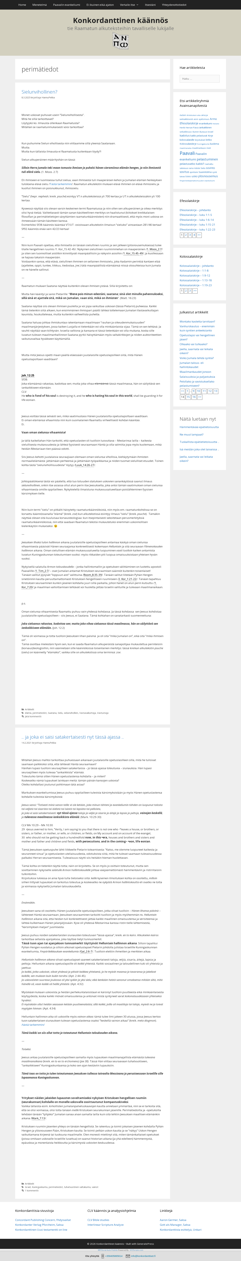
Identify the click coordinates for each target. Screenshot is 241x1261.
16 (194, 397)
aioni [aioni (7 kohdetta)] (196, 119)
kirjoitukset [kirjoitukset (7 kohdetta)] (200, 140)
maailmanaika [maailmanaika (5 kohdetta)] (185, 148)
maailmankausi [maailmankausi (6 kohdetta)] (199, 148)
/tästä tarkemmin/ (33, 1024)
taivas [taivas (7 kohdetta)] (182, 176)
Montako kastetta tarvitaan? (197, 321)
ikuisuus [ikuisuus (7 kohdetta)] (203, 131)
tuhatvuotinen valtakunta (77, 1187)
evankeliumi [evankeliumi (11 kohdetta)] (205, 123)
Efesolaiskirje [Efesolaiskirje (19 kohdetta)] (189, 123)
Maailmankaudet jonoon (195, 372)
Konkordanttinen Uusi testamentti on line (41, 1229)
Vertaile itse (131, 5)
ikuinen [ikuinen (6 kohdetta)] (195, 132)
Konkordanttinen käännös (120, 20)
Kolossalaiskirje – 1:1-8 (194, 270)
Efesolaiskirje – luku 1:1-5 (196, 215)
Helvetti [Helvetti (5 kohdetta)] (216, 124)
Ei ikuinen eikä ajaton (100, 5)
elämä (28, 712)
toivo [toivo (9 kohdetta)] (188, 176)
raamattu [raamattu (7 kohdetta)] (209, 164)
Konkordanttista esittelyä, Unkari (181, 1229)
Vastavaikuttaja (87, 712)
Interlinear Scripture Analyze (106, 1225)
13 (215, 391)
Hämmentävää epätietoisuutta (199, 427)
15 (188, 397)
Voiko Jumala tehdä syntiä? (197, 358)
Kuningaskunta (39, 1187)
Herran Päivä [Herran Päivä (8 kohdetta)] (192, 127)
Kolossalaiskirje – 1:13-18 (196, 280)
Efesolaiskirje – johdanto (195, 210)
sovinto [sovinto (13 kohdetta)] (210, 168)
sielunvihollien (71, 712)
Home (22, 5)
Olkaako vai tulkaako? (193, 344)
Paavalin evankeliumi (66, 5)
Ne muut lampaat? (191, 434)
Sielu (60, 712)
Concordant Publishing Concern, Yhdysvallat (43, 1220)
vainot (95, 1187)
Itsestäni (150, 5)
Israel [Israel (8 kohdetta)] (210, 131)
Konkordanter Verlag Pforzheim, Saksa (39, 1225)
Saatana (52, 712)
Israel (28, 1187)
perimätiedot (40, 712)
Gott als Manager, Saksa (175, 1225)
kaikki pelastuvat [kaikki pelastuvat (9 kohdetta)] (198, 135)
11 (204, 391)
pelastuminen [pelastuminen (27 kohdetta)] (207, 159)
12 (210, 391)
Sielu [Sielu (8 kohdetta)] (203, 168)
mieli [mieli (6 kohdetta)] (209, 148)
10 (198, 391)
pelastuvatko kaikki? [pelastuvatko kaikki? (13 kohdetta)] (192, 164)
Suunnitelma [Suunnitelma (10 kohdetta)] (205, 172)
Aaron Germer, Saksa (173, 1220)
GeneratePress (145, 1243)
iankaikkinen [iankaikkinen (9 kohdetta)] (205, 127)
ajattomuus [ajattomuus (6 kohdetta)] (204, 119)
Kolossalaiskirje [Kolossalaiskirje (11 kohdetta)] (188, 143)
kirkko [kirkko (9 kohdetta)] (209, 139)
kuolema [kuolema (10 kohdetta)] (214, 143)
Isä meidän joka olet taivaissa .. (199, 449)
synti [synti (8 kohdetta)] (214, 172)
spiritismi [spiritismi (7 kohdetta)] (194, 172)
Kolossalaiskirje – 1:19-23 (196, 285)
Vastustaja (102, 712)
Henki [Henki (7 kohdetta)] (182, 127)
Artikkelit (29, 709)
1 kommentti (31, 1190)
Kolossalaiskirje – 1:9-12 (195, 275)
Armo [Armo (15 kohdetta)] (213, 119)
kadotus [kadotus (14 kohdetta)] (185, 135)
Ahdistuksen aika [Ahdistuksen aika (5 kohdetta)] (194, 115)
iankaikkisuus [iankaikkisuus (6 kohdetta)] (186, 132)
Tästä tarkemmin (61, 184)
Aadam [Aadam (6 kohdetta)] (183, 115)
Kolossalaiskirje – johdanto (197, 266)
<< (182, 391)
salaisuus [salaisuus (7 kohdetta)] (184, 168)
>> (199, 235)
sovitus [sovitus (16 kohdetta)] (184, 172)
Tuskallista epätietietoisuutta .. (199, 442)
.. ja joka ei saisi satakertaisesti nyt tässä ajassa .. (73, 737)
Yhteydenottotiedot (174, 5)
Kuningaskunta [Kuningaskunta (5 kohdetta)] (203, 144)
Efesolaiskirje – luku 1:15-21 (197, 224)
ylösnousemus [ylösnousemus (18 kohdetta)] (208, 176)
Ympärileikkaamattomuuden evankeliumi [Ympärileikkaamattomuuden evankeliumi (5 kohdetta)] (197, 181)
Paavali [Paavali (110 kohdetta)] (187, 153)
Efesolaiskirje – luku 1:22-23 (197, 229)
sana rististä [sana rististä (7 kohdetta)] (194, 168)
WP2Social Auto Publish (108, 1250)
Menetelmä (39, 5)
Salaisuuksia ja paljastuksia (197, 377)
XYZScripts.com (136, 1250)
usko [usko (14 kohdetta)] (194, 176)
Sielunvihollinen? (39, 91)
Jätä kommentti (33, 716)
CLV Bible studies (98, 1220)
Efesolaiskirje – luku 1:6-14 (197, 220)
